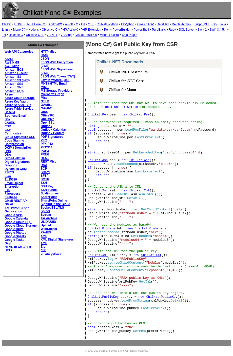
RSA (44, 165)
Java (223, 24)
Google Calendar (17, 218)
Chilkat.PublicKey (103, 297)
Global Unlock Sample (120, 107)
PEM (44, 140)
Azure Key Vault (16, 101)
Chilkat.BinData (101, 228)
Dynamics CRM (16, 169)
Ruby (172, 29)
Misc (44, 98)
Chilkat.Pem (98, 114)
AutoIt (69, 24)
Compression (14, 144)
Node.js (33, 29)
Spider (45, 211)
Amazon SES (14, 84)
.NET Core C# (35, 24)
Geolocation (13, 211)
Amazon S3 (13, 76)
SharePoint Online (54, 200)
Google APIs (14, 215)
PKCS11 (47, 147)
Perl (106, 29)
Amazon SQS (14, 91)
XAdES (46, 232)
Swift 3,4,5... (218, 29)
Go (214, 24)
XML (44, 236)
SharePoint (49, 197)
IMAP (44, 55)
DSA (8, 154)
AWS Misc (12, 66)
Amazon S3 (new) (17, 80)
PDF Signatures (52, 137)
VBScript (66, 35)
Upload (46, 225)
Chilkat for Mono (122, 90)
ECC (8, 176)
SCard (45, 172)
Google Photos (15, 232)
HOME (18, 24)
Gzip (8, 243)
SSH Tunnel (49, 190)
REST (45, 158)
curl (43, 250)
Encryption (13, 186)
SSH (44, 183)
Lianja (6, 29)
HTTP (8, 250)
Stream (46, 214)
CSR (8, 126)
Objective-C (50, 29)
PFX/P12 (47, 144)
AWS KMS (12, 62)
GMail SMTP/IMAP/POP (17, 206)
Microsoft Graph (52, 94)
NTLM (45, 101)
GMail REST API (16, 201)
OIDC (44, 112)
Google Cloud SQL (18, 222)
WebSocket (49, 229)
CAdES (10, 123)
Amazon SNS (14, 87)
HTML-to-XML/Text (18, 247)
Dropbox (11, 165)
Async (9, 94)
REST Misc (48, 161)
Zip (43, 246)
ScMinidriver (50, 193)
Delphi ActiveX (181, 24)
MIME (45, 87)
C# (83, 24)
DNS (8, 151)
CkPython (127, 24)
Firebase (11, 197)
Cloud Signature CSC (20, 137)
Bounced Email (16, 115)
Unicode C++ (35, 35)
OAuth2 (46, 108)
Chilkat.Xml (98, 190)
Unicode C (16, 35)
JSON (45, 59)
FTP (7, 190)
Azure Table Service (19, 108)
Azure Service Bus (18, 105)
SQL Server (187, 29)
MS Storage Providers (56, 90)
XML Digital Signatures (57, 239)
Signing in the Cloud (55, 204)
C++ (91, 24)
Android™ (55, 24)
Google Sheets (15, 236)
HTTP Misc (48, 51)
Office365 (47, 115)
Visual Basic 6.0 (86, 35)
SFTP (45, 175)
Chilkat (6, 24)
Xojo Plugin (129, 35)
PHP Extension (91, 29)
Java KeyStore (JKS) (55, 80)
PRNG (45, 154)
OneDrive (47, 119)
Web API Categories (19, 51)
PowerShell (141, 29)
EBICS (9, 172)
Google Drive (14, 229)
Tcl (4, 35)
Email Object (14, 183)
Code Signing (14, 140)
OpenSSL (47, 122)
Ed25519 (11, 179)
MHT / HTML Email (54, 83)
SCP (44, 168)
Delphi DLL (202, 24)
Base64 (10, 112)
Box (7, 119)
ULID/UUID (48, 222)
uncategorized (51, 253)
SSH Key (47, 186)
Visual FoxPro (109, 35)
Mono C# (19, 29)
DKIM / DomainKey (18, 147)
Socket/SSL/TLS (52, 207)
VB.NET (52, 35)
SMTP (45, 179)
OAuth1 (46, 105)
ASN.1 (9, 59)
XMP (44, 243)
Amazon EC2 (14, 69)
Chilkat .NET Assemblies (128, 72)
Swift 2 (202, 29)
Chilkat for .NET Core (126, 81)
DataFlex (163, 24)
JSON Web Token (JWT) (58, 76)
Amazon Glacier (16, 73)
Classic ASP (145, 24)
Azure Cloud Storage (20, 98)
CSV (8, 130)
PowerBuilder (121, 29)
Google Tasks (14, 240)
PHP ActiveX (69, 29)
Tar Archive (49, 218)
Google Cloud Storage (21, 225)
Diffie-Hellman (15, 158)
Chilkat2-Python (107, 24)
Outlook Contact (52, 133)
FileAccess (13, 193)
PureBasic (159, 29)
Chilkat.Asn (98, 160)
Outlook (46, 126)
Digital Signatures (17, 162)
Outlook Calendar (53, 129)
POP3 (45, 151)
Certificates (13, 133)
